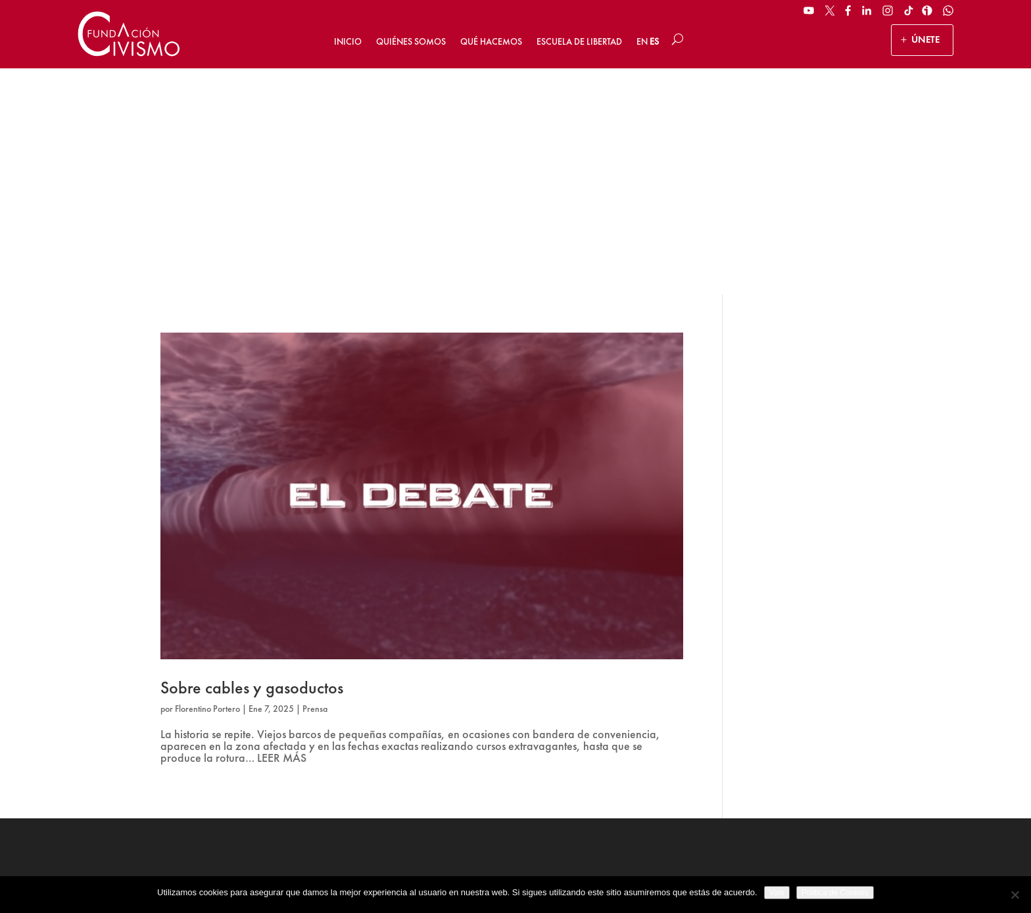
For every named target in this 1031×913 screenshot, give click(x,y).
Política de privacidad (523, 871)
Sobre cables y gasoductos (251, 461)
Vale (776, 892)
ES (654, 41)
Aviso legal (448, 871)
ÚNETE (925, 39)
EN (642, 41)
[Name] (862, 696)
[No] (1014, 894)
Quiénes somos (411, 41)
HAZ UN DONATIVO (375, 750)
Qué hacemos (491, 41)
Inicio (348, 41)
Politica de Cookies (835, 892)
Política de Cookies (611, 871)
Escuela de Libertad (579, 41)
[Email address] (862, 729)
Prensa (314, 482)
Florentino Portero (207, 482)
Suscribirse (862, 777)
